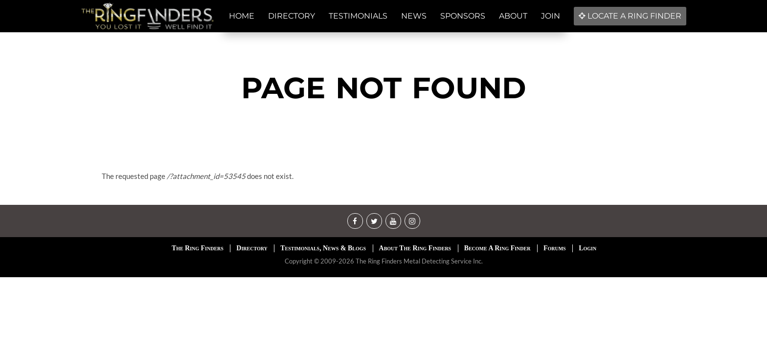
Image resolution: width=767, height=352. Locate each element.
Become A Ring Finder (497, 248)
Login (587, 248)
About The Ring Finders (415, 248)
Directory (251, 248)
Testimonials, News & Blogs (323, 248)
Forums (554, 248)
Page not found (383, 88)
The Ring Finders (198, 248)
